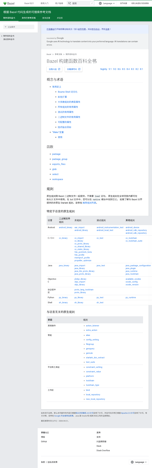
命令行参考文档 (29, 18)
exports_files (58, 164)
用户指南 (59, 3)
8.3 (132, 69)
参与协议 (96, 29)
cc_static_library (82, 249)
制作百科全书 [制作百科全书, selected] (9, 18)
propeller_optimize (83, 260)
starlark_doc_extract (95, 357)
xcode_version (132, 284)
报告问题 (54, 69)
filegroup (90, 344)
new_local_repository (95, 399)
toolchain (90, 380)
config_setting (92, 340)
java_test (101, 265)
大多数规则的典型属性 (69, 102)
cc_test (100, 238)
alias (88, 335)
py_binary (63, 297)
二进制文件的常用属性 (69, 117)
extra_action (91, 330)
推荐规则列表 (89, 202)
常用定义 (56, 86)
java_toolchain (132, 274)
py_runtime (131, 297)
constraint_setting (94, 367)
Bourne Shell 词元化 (67, 92)
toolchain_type (92, 385)
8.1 (141, 69)
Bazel (49, 54)
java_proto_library (83, 274)
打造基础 (50, 29)
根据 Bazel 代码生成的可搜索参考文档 (27, 12)
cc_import (79, 238)
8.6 (119, 69)
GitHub (123, 3)
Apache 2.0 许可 (127, 413)
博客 (43, 437)
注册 (107, 29)
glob (54, 169)
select (55, 174)
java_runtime (131, 271)
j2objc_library (80, 279)
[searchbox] (18, 27)
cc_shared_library (82, 246)
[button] (19, 36)
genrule (89, 353)
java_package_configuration (138, 265)
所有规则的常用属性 (68, 107)
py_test (100, 297)
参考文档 (58, 54)
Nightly (103, 69)
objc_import (80, 282)
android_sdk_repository (136, 233)
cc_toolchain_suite (134, 241)
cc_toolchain (131, 238)
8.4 (128, 69)
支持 (98, 437)
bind (88, 390)
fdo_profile (79, 255)
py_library (79, 297)
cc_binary (63, 238)
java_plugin (131, 268)
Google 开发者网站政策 (63, 416)
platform (90, 376)
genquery (90, 348)
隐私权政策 (52, 462)
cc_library (79, 241)
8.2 (137, 69)
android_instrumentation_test (110, 227)
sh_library (79, 302)
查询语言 (46, 18)
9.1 (110, 69)
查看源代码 (74, 69)
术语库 (60, 18)
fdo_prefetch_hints (83, 252)
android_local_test (105, 230)
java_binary (64, 265)
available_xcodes (133, 279)
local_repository (93, 394)
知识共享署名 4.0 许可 (84, 413)
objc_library (80, 284)
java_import (80, 265)
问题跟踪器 (101, 441)
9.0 (114, 69)
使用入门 (44, 3)
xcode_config (132, 282)
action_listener (92, 326)
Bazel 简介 (29, 3)
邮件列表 (82, 29)
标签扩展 (62, 97)
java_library (80, 268)
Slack (99, 446)
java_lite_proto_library (84, 271)
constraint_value (93, 371)
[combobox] (81, 3)
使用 (60, 137)
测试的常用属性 (66, 112)
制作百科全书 (71, 54)
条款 (43, 462)
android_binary (65, 227)
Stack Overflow (103, 450)
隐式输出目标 (64, 127)
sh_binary (63, 302)
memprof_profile (82, 258)
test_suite (90, 362)
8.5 (123, 69)
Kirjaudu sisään (140, 3)
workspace (57, 179)
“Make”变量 (58, 132)
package (56, 154)
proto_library (80, 292)
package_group (59, 159)
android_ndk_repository (136, 230)
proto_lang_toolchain (84, 290)
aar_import (79, 227)
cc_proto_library (82, 244)
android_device (132, 227)
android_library (81, 230)
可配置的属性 (64, 122)
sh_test (100, 302)
